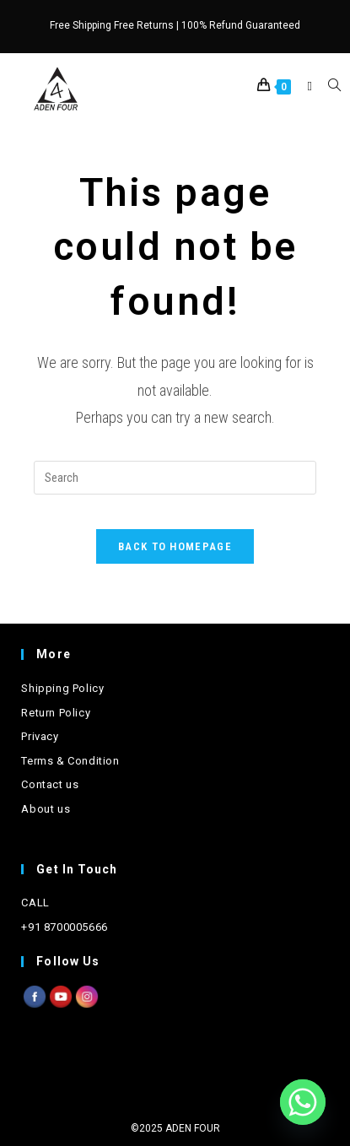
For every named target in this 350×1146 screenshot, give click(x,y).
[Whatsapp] (303, 1102)
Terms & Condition (70, 760)
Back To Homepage (175, 546)
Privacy (39, 736)
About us (45, 809)
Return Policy (55, 712)
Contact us (49, 784)
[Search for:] (328, 86)
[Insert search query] (174, 478)
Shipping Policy (62, 688)
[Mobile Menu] (305, 86)
